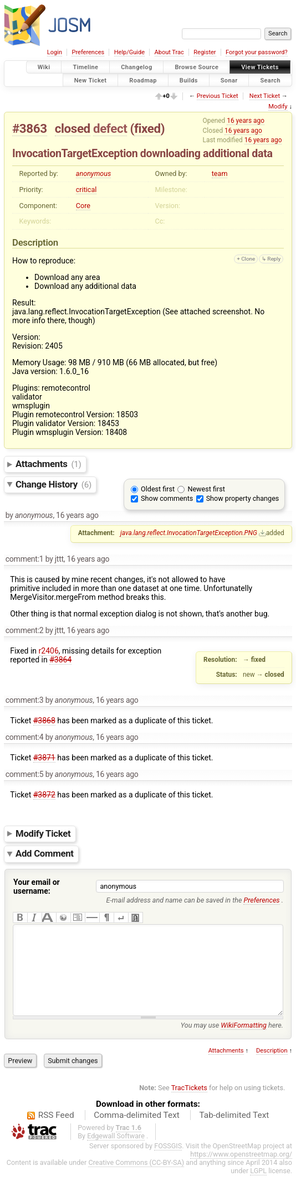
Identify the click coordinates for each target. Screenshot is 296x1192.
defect (110, 128)
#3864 (60, 659)
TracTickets (189, 1104)
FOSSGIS (168, 1162)
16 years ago (245, 121)
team (220, 173)
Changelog (136, 67)
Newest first (205, 489)
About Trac (169, 52)
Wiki (44, 67)
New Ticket (90, 80)
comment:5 (25, 774)
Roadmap (143, 80)
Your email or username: (36, 886)
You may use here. (232, 1042)
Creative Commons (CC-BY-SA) (136, 1179)
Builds (189, 80)
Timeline (85, 67)
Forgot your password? (257, 52)
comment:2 (25, 630)
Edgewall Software (116, 1152)
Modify (277, 106)
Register (204, 52)
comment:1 (25, 558)
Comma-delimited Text (137, 1132)
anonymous (93, 173)
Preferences (88, 52)
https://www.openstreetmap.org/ (241, 1171)
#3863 (29, 128)
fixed (147, 128)
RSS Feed (56, 1132)
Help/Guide (129, 52)
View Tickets (259, 67)
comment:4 (25, 737)
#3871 (44, 757)
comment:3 (25, 700)
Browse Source (196, 67)
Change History (53, 484)
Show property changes (242, 498)
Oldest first (158, 489)
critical (86, 189)
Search (270, 80)
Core (83, 205)
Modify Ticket (43, 833)
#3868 (44, 720)
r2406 (49, 650)
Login (54, 52)
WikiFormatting (244, 1042)
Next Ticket (264, 96)
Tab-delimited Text (234, 1132)
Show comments (167, 498)
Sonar (229, 80)
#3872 (44, 794)
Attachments (48, 463)
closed (72, 128)
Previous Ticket (217, 96)
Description (272, 1067)
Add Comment (45, 853)
